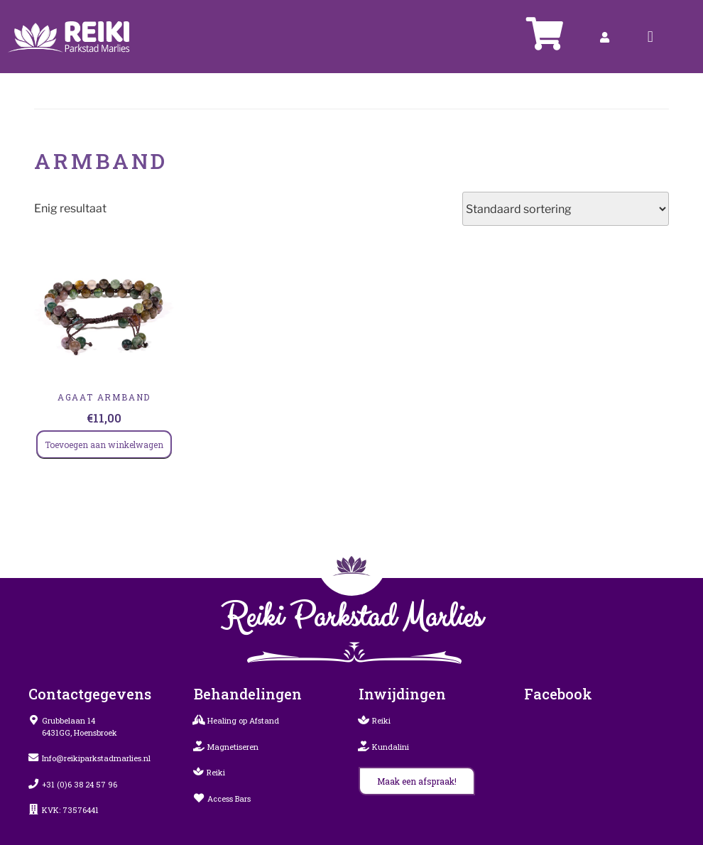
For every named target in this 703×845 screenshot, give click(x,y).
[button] (650, 36)
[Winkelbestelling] (565, 209)
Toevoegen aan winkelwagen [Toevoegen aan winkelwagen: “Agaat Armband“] (104, 444)
